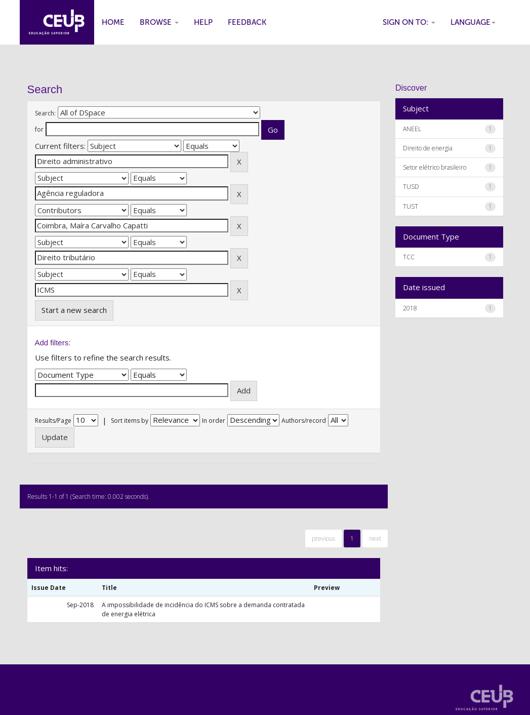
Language (473, 22)
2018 (410, 308)
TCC (409, 257)
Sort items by (129, 420)
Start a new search (74, 310)
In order (213, 420)
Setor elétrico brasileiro (434, 167)
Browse (159, 22)
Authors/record (303, 420)
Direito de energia (428, 148)
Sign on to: (409, 22)
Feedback (247, 22)
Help (203, 22)
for (39, 129)
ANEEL (412, 129)
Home (113, 22)
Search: (45, 113)
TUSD (411, 186)
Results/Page (53, 420)
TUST (410, 206)
